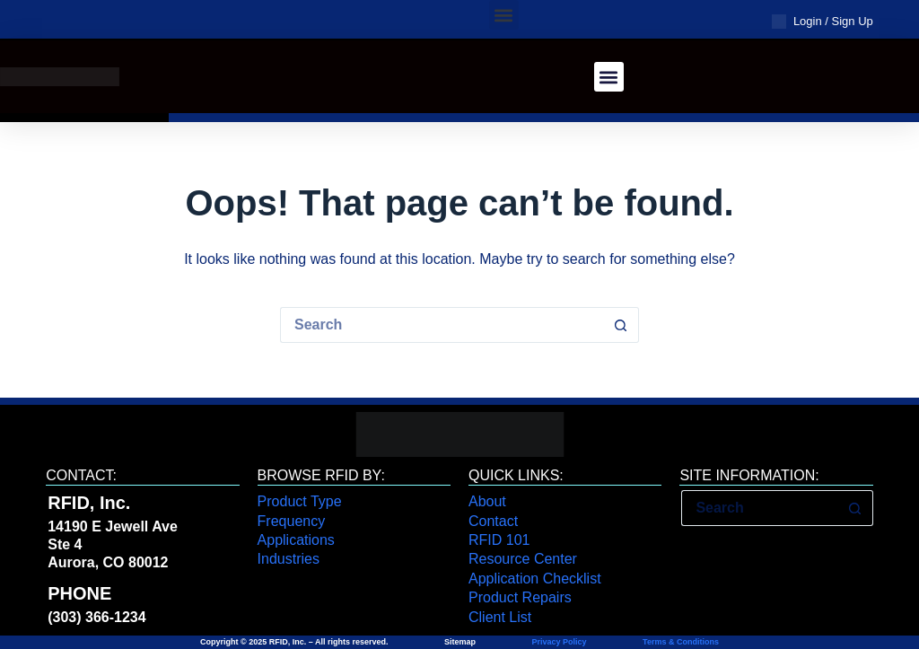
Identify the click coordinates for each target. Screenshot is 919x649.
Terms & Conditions (680, 641)
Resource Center (522, 558)
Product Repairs (520, 597)
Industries (288, 558)
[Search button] (621, 325)
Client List (499, 617)
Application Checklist (534, 578)
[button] (504, 15)
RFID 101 (499, 540)
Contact (493, 521)
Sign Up (852, 21)
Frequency (292, 521)
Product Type (300, 501)
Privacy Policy (559, 641)
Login (807, 21)
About (487, 501)
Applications (296, 540)
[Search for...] (441, 325)
